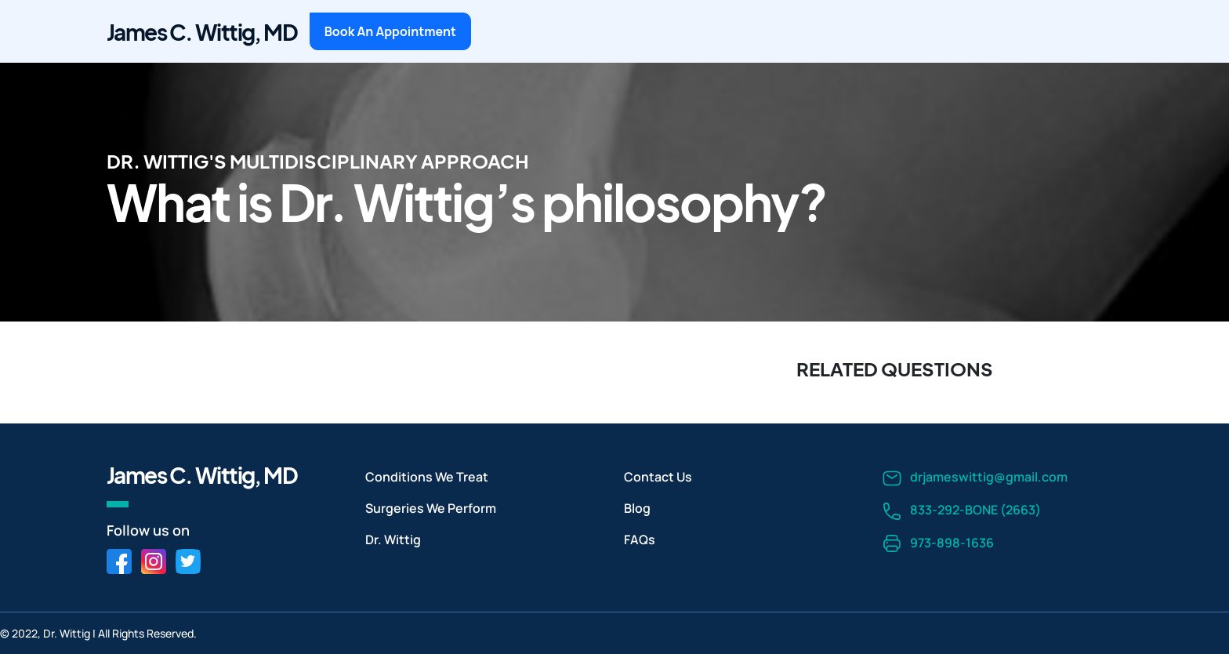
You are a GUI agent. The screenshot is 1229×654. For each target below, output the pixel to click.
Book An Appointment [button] (390, 31)
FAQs (639, 539)
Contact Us (658, 476)
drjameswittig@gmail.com (975, 478)
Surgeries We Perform (430, 508)
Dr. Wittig (393, 539)
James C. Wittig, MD (202, 31)
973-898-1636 (938, 544)
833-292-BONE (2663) (962, 511)
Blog (637, 508)
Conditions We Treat (426, 476)
